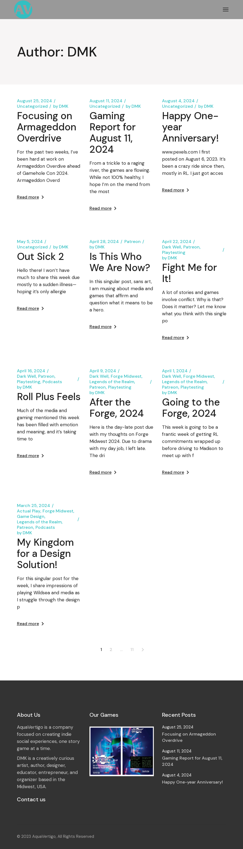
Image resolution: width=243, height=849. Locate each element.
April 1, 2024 (175, 371)
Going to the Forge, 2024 (191, 408)
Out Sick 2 (40, 256)
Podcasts (52, 382)
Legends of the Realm (111, 382)
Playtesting (173, 252)
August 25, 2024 (34, 101)
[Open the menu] (225, 9)
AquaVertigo (44, 836)
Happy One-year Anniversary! (192, 782)
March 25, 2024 (33, 505)
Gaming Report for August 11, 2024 (112, 132)
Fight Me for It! (189, 273)
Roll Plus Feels (48, 396)
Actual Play (28, 511)
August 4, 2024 (178, 101)
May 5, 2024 (30, 241)
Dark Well (171, 247)
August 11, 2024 (105, 101)
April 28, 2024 (104, 241)
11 (132, 649)
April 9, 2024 (102, 371)
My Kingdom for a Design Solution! (45, 553)
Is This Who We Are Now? (119, 262)
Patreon (132, 241)
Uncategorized (32, 106)
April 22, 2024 (176, 241)
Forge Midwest (126, 376)
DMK (60, 106)
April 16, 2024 (31, 371)
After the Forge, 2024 (116, 408)
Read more (30, 197)
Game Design (30, 516)
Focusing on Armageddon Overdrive (46, 127)
